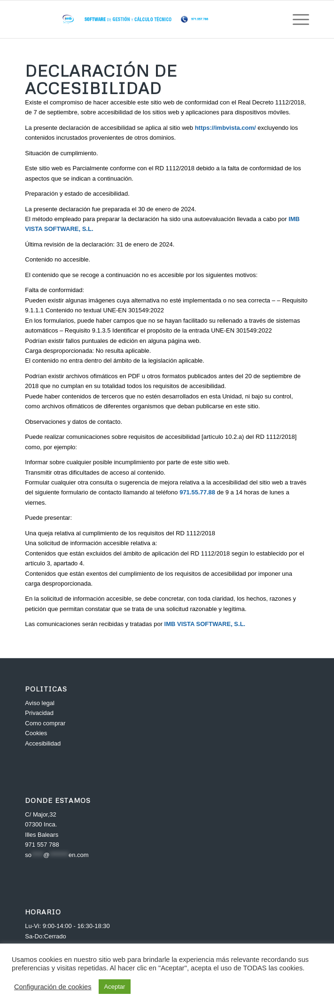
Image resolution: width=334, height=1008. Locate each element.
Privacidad (39, 712)
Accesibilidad (43, 743)
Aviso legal (39, 702)
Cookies (36, 733)
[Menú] (296, 19)
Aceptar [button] (114, 986)
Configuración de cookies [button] (53, 987)
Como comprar (45, 723)
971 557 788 (42, 844)
